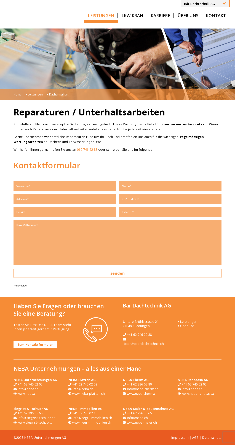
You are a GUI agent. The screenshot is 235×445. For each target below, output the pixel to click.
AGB (195, 437)
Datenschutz (211, 437)
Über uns (187, 326)
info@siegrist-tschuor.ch (34, 417)
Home (18, 94)
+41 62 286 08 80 (137, 384)
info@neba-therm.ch (140, 389)
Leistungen (34, 94)
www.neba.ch (26, 393)
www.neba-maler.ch (140, 422)
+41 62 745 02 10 (82, 413)
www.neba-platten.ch (86, 393)
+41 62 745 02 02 (28, 384)
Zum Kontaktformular (35, 344)
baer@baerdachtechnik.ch (143, 341)
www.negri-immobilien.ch (89, 422)
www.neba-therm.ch (140, 393)
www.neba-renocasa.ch (197, 393)
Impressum (180, 437)
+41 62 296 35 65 (28, 413)
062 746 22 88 (87, 149)
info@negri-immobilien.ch (90, 417)
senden (117, 273)
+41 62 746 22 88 (137, 334)
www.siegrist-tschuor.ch (34, 422)
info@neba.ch (26, 389)
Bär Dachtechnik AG (199, 4)
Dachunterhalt (57, 94)
